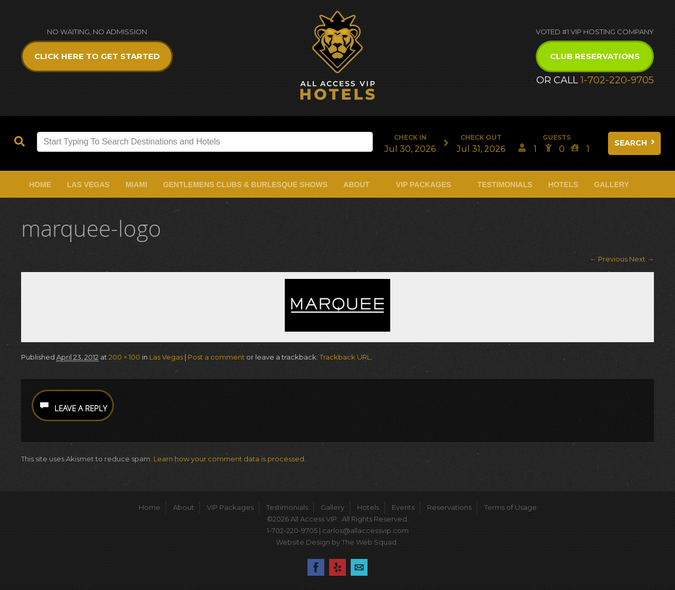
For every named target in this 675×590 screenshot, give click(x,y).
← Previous (609, 259)
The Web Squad (370, 542)
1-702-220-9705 (617, 80)
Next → (641, 259)
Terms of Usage (510, 507)
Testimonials (504, 184)
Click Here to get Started (97, 56)
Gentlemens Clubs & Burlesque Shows (245, 184)
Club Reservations (595, 56)
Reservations (449, 507)
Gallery (611, 184)
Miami (136, 184)
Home (40, 184)
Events (403, 507)
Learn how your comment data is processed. (229, 458)
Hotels (563, 184)
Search (635, 143)
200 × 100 (124, 357)
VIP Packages (423, 184)
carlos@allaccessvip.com (365, 530)
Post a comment (216, 357)
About (356, 184)
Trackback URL (345, 357)
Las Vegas (88, 184)
